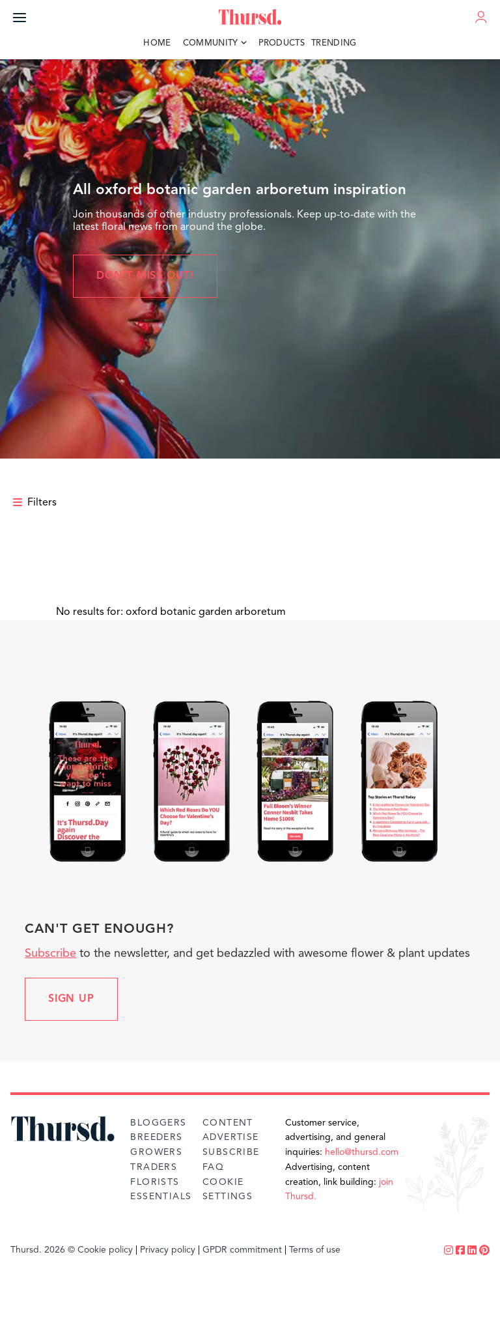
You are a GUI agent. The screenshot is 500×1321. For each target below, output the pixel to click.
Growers (156, 1152)
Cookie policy (105, 1250)
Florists (154, 1182)
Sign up (71, 999)
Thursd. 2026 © (42, 1250)
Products (281, 43)
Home (157, 43)
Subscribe (50, 953)
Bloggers (158, 1123)
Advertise (230, 1137)
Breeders (156, 1137)
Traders (153, 1167)
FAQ (213, 1167)
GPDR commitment (242, 1250)
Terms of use (314, 1250)
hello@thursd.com (361, 1152)
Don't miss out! (145, 276)
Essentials (160, 1196)
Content (227, 1123)
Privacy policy (167, 1250)
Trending (334, 43)
